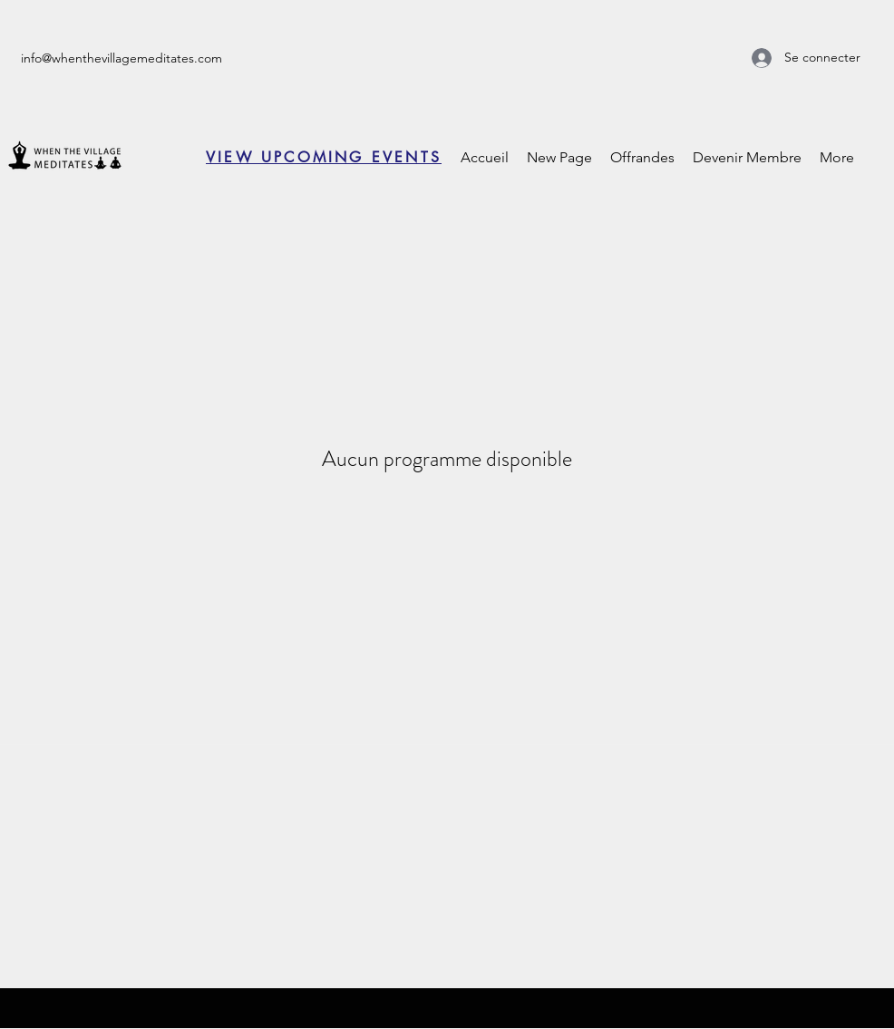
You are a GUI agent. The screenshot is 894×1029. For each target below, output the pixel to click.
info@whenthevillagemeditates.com (121, 58)
